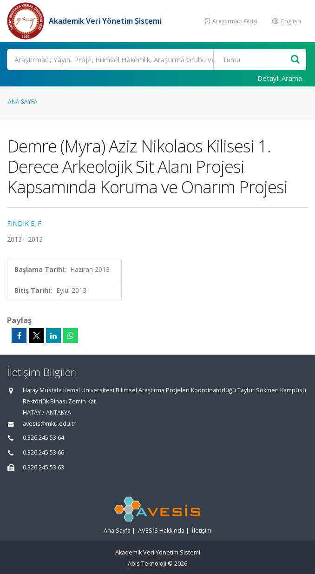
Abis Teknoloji (147, 563)
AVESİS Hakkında (161, 530)
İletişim (201, 530)
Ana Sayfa (23, 101)
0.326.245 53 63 (43, 467)
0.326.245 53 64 (43, 438)
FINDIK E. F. (25, 223)
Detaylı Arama (279, 78)
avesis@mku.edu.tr (49, 424)
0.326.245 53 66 (43, 452)
